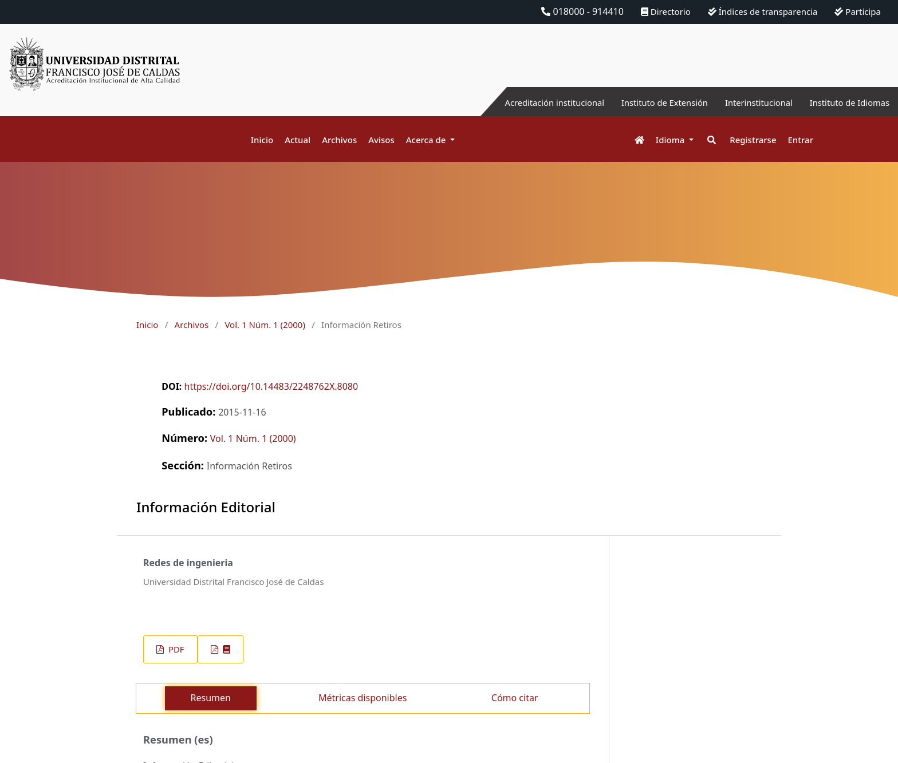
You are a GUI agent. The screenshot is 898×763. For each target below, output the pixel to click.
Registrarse (753, 139)
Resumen (211, 697)
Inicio (262, 139)
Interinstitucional (748, 102)
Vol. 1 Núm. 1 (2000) (264, 324)
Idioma (671, 139)
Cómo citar (514, 697)
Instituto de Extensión (647, 102)
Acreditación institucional (529, 102)
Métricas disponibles (362, 697)
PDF (175, 649)
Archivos (339, 139)
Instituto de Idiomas (845, 102)
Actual (297, 139)
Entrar (800, 139)
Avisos (381, 139)
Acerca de (427, 139)
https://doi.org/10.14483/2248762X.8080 (271, 386)
